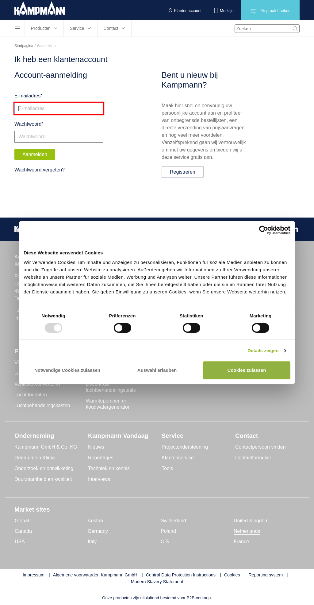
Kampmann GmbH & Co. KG (45, 447)
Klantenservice (178, 457)
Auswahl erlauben (157, 370)
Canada (23, 531)
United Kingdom (251, 520)
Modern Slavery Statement (157, 581)
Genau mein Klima (34, 457)
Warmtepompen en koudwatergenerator (107, 404)
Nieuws (96, 447)
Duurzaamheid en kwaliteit (43, 479)
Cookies (232, 574)
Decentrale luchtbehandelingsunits (111, 387)
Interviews (99, 479)
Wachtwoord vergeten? (39, 169)
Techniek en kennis (109, 468)
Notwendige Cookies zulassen (67, 370)
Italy (92, 541)
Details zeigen (262, 350)
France (241, 541)
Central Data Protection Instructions (181, 574)
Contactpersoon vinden (260, 447)
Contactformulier (253, 457)
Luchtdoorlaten (30, 394)
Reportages (100, 457)
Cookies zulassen (247, 370)
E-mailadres (27, 95)
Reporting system (265, 574)
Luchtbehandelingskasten (42, 405)
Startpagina (23, 46)
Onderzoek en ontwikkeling (43, 468)
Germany (98, 531)
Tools (167, 468)
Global (22, 520)
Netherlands (247, 531)
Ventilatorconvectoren (38, 384)
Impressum (33, 574)
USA (20, 541)
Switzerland (173, 520)
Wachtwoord (27, 124)
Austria (95, 520)
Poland (168, 531)
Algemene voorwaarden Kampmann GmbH (95, 574)
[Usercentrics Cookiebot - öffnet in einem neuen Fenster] (263, 230)
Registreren (182, 172)
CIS (165, 541)
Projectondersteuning (185, 447)
